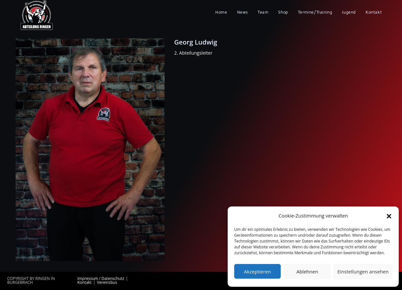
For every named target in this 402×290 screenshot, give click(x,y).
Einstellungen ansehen (363, 271)
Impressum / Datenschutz (100, 278)
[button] (389, 216)
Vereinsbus (107, 282)
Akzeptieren (257, 271)
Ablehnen (307, 271)
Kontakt (84, 282)
